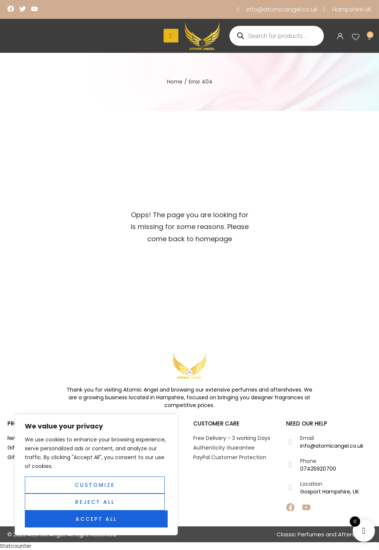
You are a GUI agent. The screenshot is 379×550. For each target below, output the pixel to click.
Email (307, 438)
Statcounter (15, 546)
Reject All (95, 502)
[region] (96, 474)
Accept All (96, 519)
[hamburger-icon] (171, 35)
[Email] (290, 442)
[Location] (290, 488)
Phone (308, 461)
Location (311, 484)
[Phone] (290, 465)
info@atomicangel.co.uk (331, 446)
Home (174, 81)
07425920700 (318, 468)
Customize (95, 485)
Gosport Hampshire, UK (329, 491)
